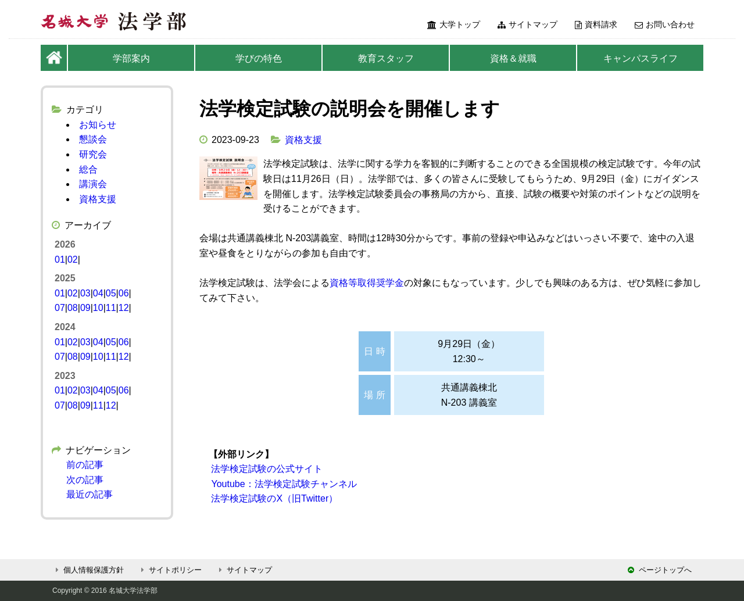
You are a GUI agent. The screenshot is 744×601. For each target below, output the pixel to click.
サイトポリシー (170, 570)
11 (111, 308)
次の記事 (84, 480)
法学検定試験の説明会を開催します (349, 108)
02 (72, 259)
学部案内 (131, 58)
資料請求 (596, 24)
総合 (88, 169)
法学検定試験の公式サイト (266, 469)
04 (98, 293)
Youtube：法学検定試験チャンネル (283, 484)
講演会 (93, 184)
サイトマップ (527, 24)
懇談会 (93, 139)
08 (72, 308)
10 (98, 308)
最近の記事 (89, 494)
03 (85, 293)
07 (60, 308)
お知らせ (97, 125)
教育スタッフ (386, 58)
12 (124, 308)
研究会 (93, 154)
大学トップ (453, 24)
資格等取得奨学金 (367, 283)
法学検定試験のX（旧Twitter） (273, 498)
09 (85, 308)
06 (124, 293)
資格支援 (303, 140)
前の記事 (84, 465)
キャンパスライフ (640, 58)
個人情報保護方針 (88, 570)
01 (60, 259)
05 (111, 293)
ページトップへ (660, 570)
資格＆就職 (513, 58)
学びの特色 (258, 58)
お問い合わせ (665, 24)
